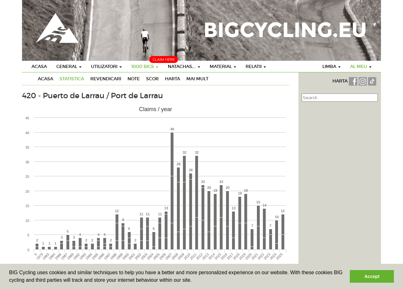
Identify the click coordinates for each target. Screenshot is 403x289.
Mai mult (197, 79)
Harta (172, 79)
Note (134, 79)
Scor (152, 79)
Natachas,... (184, 66)
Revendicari (105, 79)
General (69, 66)
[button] (194, 281)
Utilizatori (106, 66)
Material (223, 66)
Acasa (39, 66)
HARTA (340, 81)
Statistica (72, 79)
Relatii (256, 66)
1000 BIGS (144, 66)
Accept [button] (371, 276)
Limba (331, 66)
